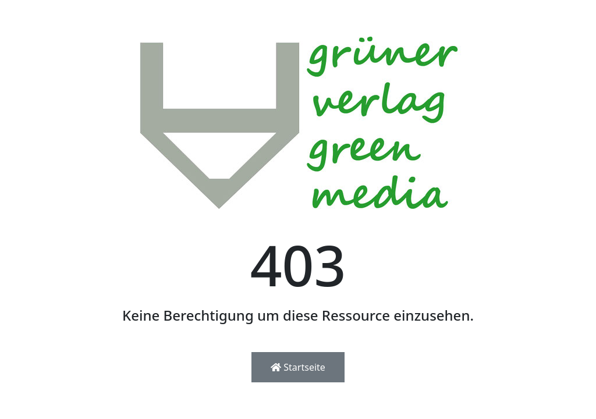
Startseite (298, 367)
